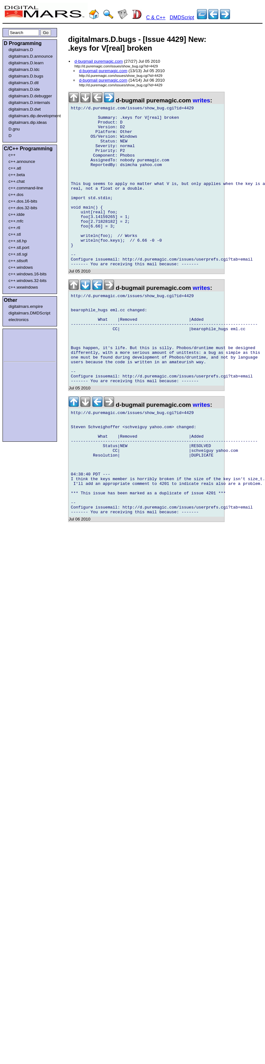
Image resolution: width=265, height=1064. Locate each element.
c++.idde (17, 214)
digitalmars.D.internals (29, 102)
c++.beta (17, 174)
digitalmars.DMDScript (29, 313)
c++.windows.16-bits (28, 274)
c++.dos (16, 194)
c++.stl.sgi (18, 254)
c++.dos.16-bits (23, 201)
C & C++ (155, 17)
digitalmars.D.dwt (25, 109)
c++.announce (22, 161)
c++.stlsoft (18, 260)
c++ (12, 154)
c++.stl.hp (18, 241)
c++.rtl (14, 227)
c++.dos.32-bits (23, 207)
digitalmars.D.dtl (24, 82)
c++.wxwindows (23, 287)
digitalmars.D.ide (24, 89)
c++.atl (15, 168)
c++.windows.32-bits (28, 280)
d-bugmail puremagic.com (98, 61)
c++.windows (21, 267)
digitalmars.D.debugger (30, 96)
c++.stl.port (19, 247)
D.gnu (14, 129)
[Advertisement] (23, 344)
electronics (19, 319)
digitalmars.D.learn (26, 62)
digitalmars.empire (26, 306)
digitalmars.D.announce (31, 56)
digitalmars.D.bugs (26, 76)
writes (201, 100)
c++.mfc (16, 221)
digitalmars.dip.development (31, 115)
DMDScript (182, 17)
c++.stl (15, 234)
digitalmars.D (21, 49)
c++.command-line (26, 188)
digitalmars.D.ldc (24, 69)
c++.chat (17, 181)
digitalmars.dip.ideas (28, 122)
